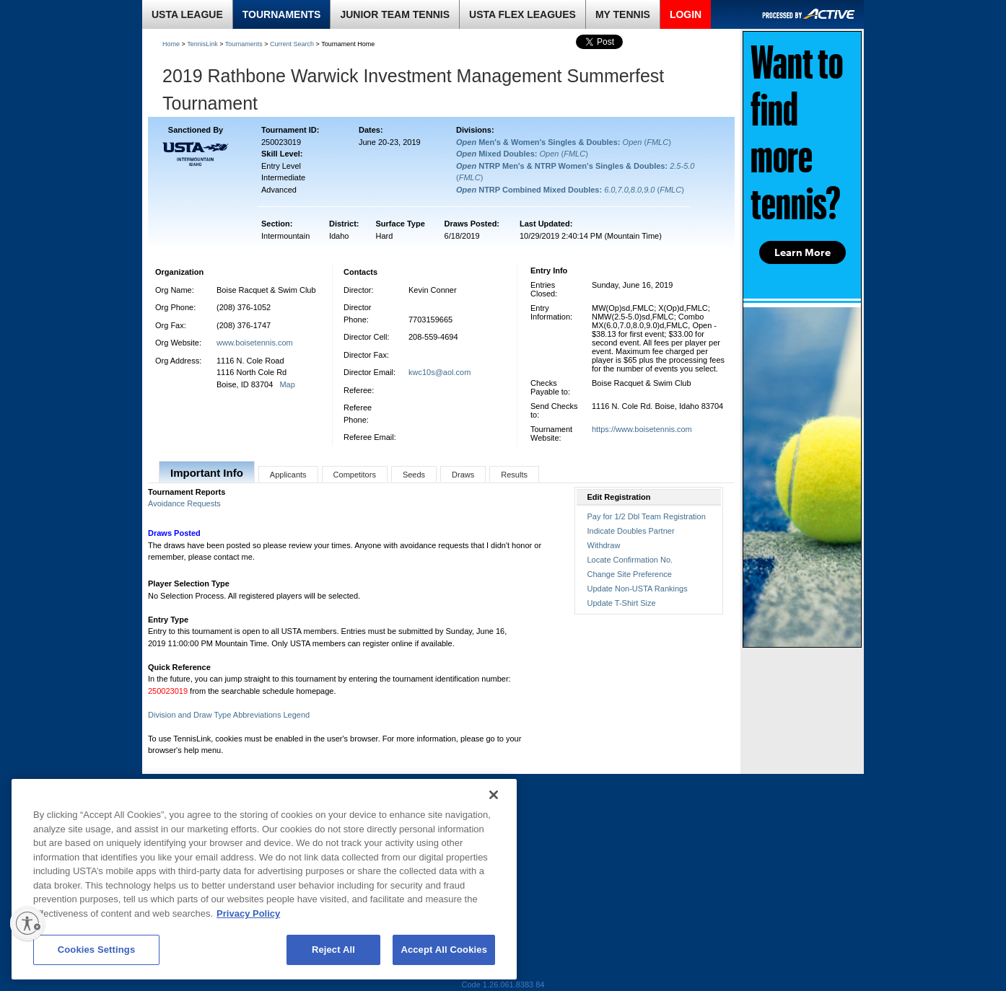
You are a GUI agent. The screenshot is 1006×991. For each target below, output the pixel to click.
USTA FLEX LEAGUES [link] (522, 14)
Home (171, 44)
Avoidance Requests (184, 503)
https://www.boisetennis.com (642, 429)
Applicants (288, 474)
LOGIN (685, 14)
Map (286, 384)
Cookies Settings (97, 949)
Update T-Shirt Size (621, 603)
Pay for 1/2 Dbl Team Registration (646, 516)
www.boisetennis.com (254, 342)
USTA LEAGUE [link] (187, 14)
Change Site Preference (629, 574)
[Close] (493, 795)
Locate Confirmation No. (630, 559)
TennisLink (202, 44)
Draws (463, 474)
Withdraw (604, 545)
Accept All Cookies (444, 949)
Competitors (354, 474)
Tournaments (244, 44)
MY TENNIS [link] (622, 14)
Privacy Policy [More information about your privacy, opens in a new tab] (248, 913)
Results (514, 474)
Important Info (206, 473)
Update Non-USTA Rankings (637, 588)
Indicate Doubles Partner (631, 531)
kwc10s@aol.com (439, 372)
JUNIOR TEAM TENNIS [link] (395, 14)
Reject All (333, 949)
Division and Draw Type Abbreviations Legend (229, 714)
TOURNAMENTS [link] (281, 14)
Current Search (292, 44)
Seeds (414, 474)
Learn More (802, 252)
